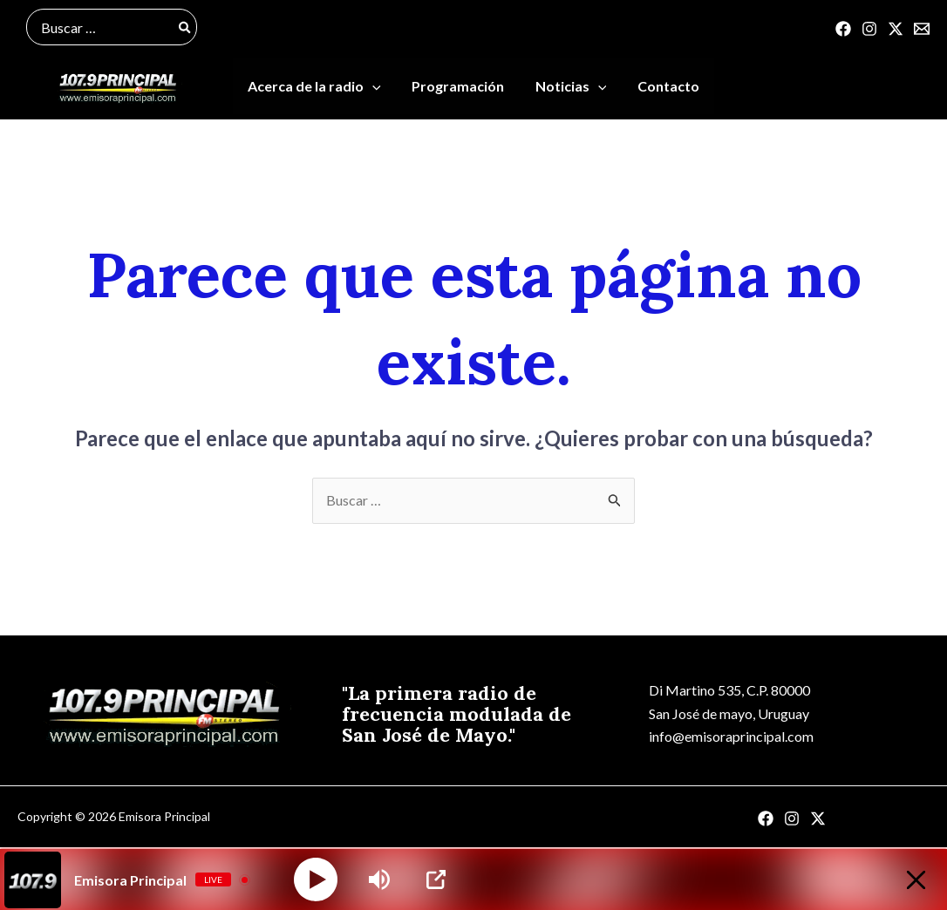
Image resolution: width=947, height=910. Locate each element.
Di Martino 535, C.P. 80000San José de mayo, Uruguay (729, 703)
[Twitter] (895, 29)
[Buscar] (185, 27)
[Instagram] (869, 29)
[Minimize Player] (915, 880)
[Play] (315, 879)
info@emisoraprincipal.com (731, 738)
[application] (376, 87)
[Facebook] (843, 29)
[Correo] (922, 29)
